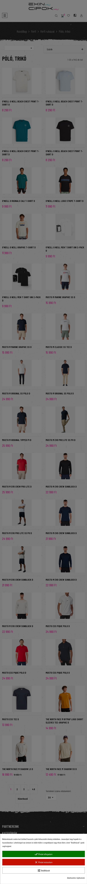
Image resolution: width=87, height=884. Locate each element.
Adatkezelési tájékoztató (76, 878)
